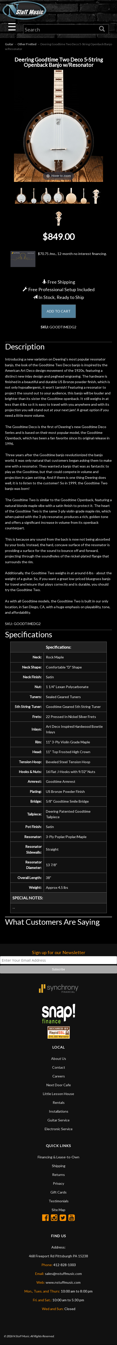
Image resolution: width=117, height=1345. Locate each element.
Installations (58, 1111)
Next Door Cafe (58, 1085)
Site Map (58, 1210)
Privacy (58, 1183)
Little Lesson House (58, 1094)
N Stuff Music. (21, 1336)
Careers (58, 1076)
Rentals (59, 1102)
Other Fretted (26, 44)
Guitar (9, 44)
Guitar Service (58, 1120)
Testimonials (59, 1201)
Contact (58, 1067)
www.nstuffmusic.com (63, 1282)
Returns (58, 1174)
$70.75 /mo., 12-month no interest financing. (58, 259)
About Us (58, 1058)
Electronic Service (59, 1129)
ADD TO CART (59, 311)
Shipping (58, 1166)
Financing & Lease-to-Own (58, 1157)
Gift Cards (58, 1192)
